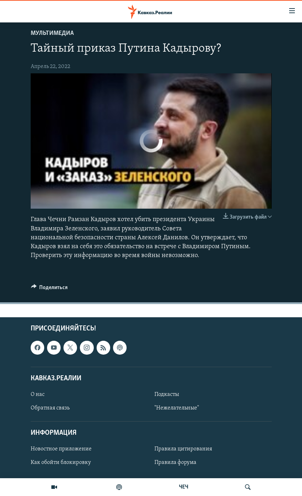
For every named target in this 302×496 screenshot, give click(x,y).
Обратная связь (50, 408)
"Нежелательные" (176, 408)
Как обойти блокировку (61, 463)
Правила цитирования (183, 449)
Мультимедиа (52, 33)
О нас (38, 394)
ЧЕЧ (183, 487)
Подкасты (166, 394)
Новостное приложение (61, 449)
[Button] (49, 289)
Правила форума (175, 463)
